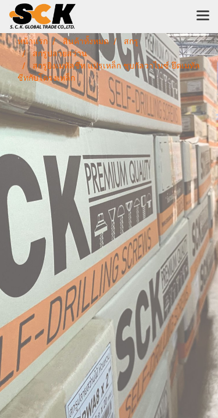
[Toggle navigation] (203, 16)
